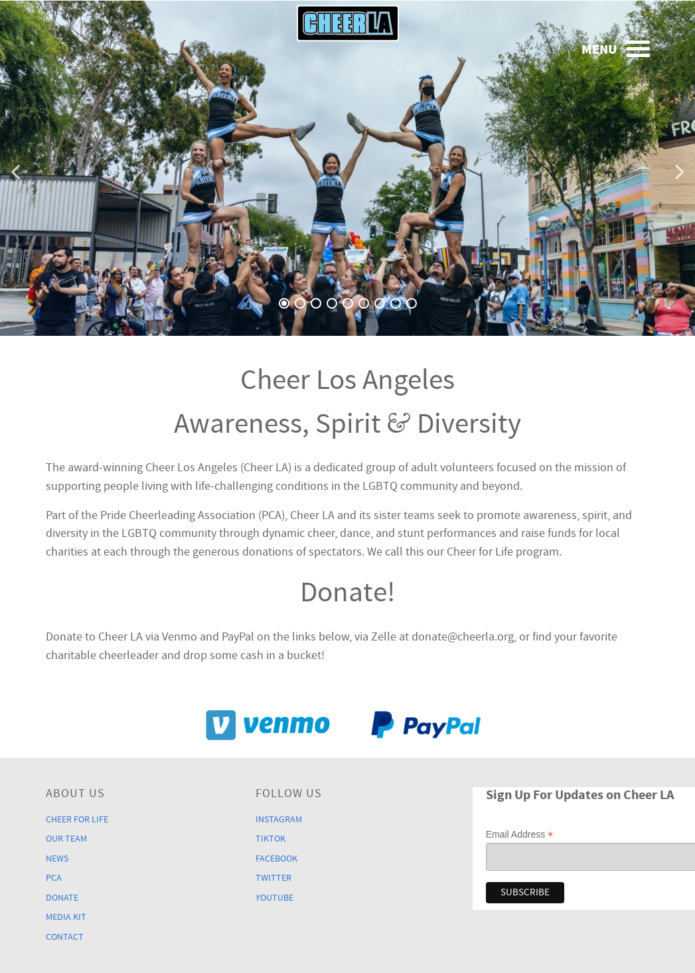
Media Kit (66, 917)
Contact (65, 936)
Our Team (66, 838)
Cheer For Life (77, 819)
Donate (62, 897)
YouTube (274, 897)
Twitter (273, 877)
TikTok (270, 838)
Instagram (279, 819)
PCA (54, 877)
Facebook (276, 858)
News (57, 858)
